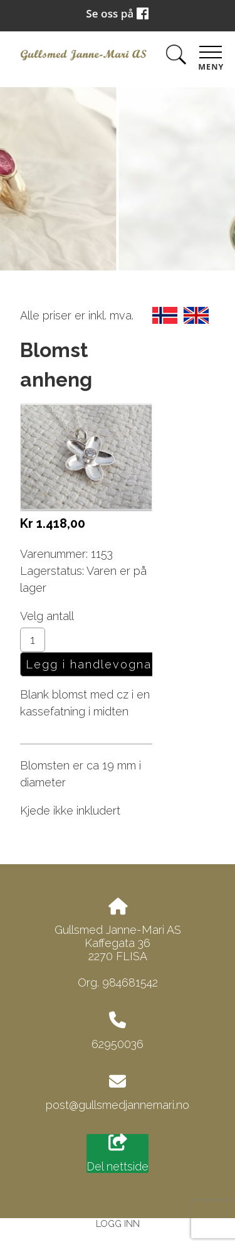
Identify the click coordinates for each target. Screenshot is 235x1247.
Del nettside (117, 1153)
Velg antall (47, 616)
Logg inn (118, 1223)
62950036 (117, 1044)
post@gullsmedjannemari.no (117, 1104)
